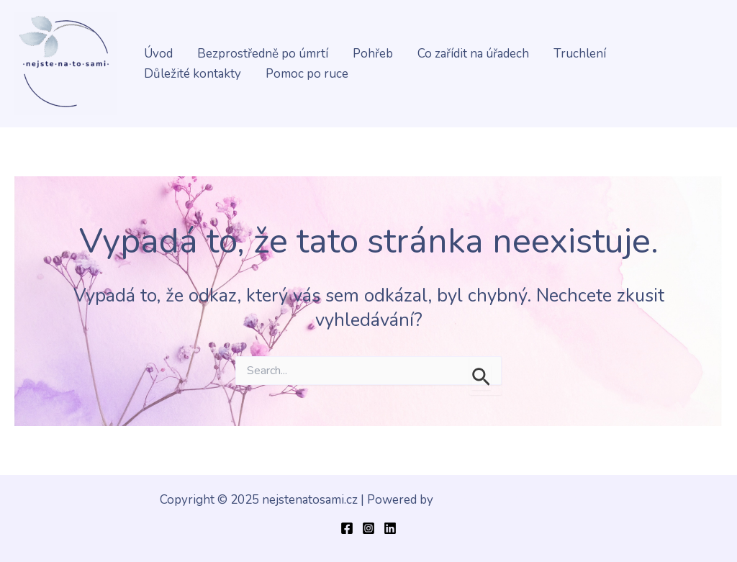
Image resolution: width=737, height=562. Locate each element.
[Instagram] (368, 528)
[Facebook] (346, 528)
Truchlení (579, 53)
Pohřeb (373, 53)
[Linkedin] (390, 528)
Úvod (158, 53)
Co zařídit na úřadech (473, 53)
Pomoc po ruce (307, 73)
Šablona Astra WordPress (507, 499)
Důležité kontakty (192, 73)
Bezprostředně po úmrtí (262, 53)
